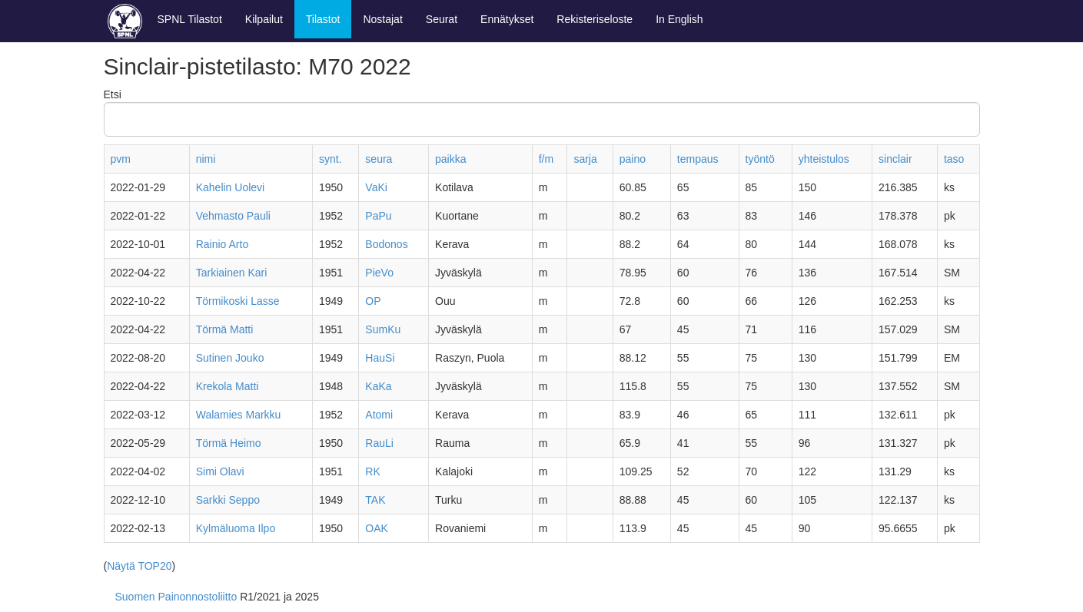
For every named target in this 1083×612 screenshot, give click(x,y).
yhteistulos (824, 159)
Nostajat (382, 19)
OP (372, 301)
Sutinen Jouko (230, 358)
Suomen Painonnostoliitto (176, 596)
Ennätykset (506, 19)
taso (954, 159)
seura (378, 159)
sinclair (895, 159)
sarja (584, 159)
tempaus (698, 159)
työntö (760, 159)
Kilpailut (264, 19)
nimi (206, 159)
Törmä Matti (225, 329)
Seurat (441, 19)
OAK (376, 528)
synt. (330, 159)
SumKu (382, 329)
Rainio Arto (222, 244)
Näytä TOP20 (139, 566)
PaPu (378, 216)
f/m (546, 159)
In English (679, 19)
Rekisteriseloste (594, 19)
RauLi (379, 443)
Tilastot (323, 19)
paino (633, 159)
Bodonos (386, 244)
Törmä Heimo (228, 443)
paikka (450, 159)
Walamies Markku (238, 415)
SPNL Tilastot (190, 19)
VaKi (376, 187)
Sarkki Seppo (228, 500)
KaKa (378, 386)
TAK (375, 500)
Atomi (379, 415)
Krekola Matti (227, 386)
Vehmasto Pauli (233, 216)
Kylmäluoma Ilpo (236, 528)
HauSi (379, 358)
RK (372, 471)
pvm (121, 159)
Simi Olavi (220, 471)
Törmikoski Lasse (238, 301)
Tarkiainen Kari (231, 272)
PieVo (379, 272)
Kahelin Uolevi (230, 187)
